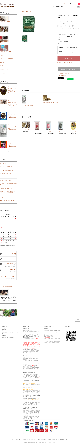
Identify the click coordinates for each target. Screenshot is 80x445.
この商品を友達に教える (64, 73)
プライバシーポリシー (33, 439)
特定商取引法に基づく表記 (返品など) (65, 62)
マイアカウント (65, 3)
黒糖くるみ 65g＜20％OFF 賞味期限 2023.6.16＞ (53, 102)
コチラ (9, 316)
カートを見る (76, 3)
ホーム (13, 439)
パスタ (31, 11)
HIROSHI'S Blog (8, 286)
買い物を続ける (62, 75)
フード (26, 11)
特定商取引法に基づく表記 (63, 439)
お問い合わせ (25, 439)
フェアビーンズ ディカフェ (28, 105)
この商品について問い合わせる (68, 69)
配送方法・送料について (52, 439)
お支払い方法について (42, 439)
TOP (23, 11)
